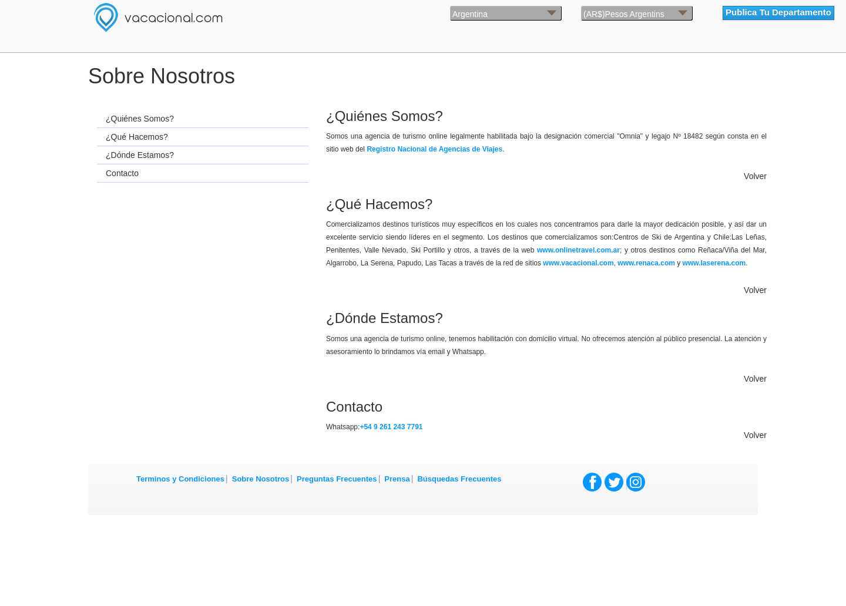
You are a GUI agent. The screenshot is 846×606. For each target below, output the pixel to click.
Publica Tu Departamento (778, 12)
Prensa (396, 478)
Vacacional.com (205, 18)
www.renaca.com (646, 263)
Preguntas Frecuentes (337, 478)
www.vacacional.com (578, 263)
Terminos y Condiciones (180, 478)
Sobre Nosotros (261, 478)
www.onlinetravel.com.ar (578, 250)
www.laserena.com (714, 263)
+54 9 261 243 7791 (391, 427)
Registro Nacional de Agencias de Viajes (434, 149)
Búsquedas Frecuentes (459, 478)
